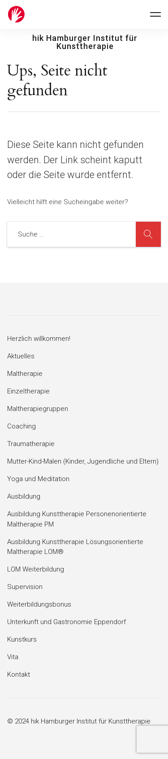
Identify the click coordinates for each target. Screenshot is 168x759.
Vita (12, 657)
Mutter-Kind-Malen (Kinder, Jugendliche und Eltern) (83, 461)
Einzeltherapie (28, 391)
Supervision (25, 587)
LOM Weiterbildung (35, 569)
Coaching (21, 426)
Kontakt (18, 674)
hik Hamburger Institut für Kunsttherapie (85, 42)
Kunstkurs (22, 639)
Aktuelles (20, 356)
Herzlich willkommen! (38, 339)
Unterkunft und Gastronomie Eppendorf (66, 622)
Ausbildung (23, 496)
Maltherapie (25, 374)
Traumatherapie (31, 444)
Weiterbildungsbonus (39, 604)
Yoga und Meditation (38, 479)
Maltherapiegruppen (37, 409)
